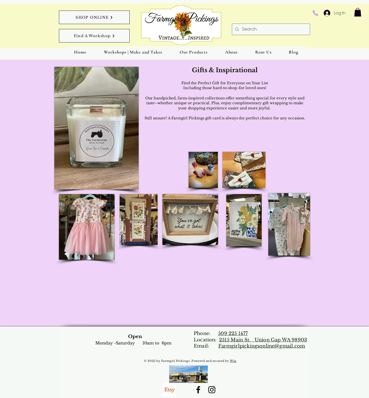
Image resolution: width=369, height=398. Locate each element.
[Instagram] (212, 389)
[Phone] (315, 13)
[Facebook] (198, 389)
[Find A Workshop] (94, 36)
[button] (357, 12)
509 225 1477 (233, 333)
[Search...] (270, 29)
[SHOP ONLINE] (94, 17)
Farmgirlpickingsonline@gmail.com (261, 346)
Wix (233, 361)
